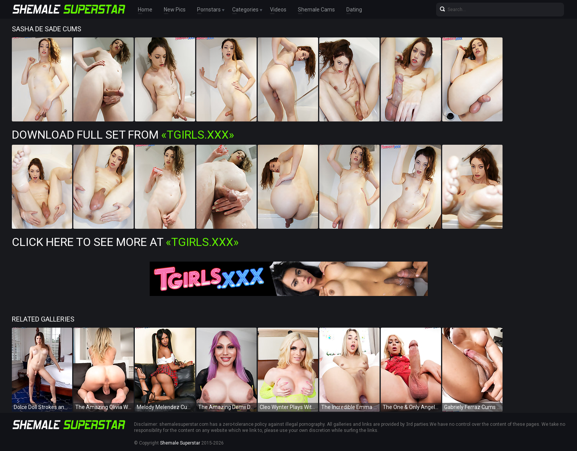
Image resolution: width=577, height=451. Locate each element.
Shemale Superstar (180, 443)
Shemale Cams (316, 9)
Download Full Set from (123, 134)
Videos (278, 9)
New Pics (175, 9)
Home (145, 9)
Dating (354, 9)
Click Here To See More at (125, 242)
